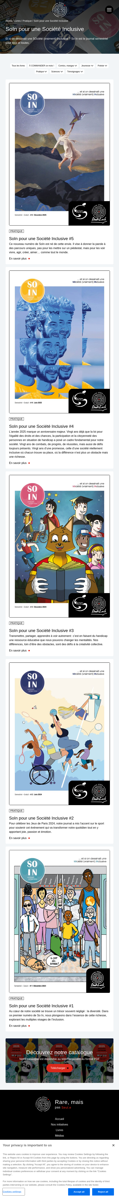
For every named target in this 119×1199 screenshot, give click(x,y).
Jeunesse (87, 65)
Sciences (57, 71)
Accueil (59, 1118)
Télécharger (58, 1068)
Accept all (79, 1191)
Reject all (103, 1191)
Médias (59, 1135)
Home (9, 20)
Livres (17, 20)
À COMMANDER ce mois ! (41, 65)
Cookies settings (12, 1191)
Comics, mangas (67, 65)
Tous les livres (18, 65)
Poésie (102, 65)
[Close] (113, 1145)
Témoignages (75, 71)
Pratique (27, 20)
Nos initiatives (59, 1124)
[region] (59, 1169)
